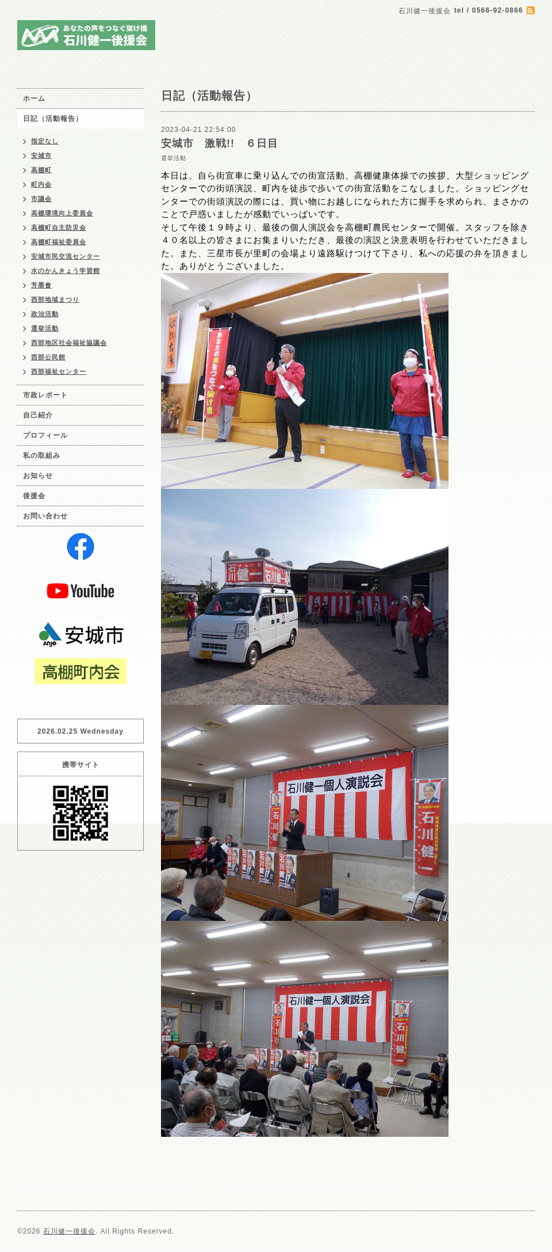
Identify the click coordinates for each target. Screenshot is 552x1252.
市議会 (41, 198)
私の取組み (41, 456)
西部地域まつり (55, 299)
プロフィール (45, 435)
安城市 (41, 155)
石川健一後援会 (69, 1231)
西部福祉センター (58, 371)
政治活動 (45, 313)
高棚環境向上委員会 (62, 213)
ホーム (34, 98)
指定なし (45, 141)
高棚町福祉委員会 (58, 241)
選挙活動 (173, 158)
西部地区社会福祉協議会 (69, 342)
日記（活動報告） (53, 119)
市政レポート (45, 395)
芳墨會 (41, 285)
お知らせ (38, 476)
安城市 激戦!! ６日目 (219, 143)
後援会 (34, 496)
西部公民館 (48, 357)
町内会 (41, 184)
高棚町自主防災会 (58, 227)
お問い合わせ (45, 516)
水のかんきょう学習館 (65, 270)
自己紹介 (38, 415)
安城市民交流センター (65, 256)
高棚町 (41, 169)
